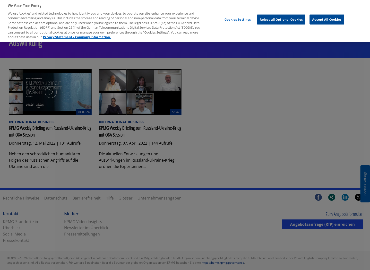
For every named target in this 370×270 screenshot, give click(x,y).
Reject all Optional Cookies (281, 18)
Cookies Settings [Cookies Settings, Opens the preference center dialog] (237, 18)
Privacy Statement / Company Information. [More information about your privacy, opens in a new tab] (77, 35)
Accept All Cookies (326, 18)
